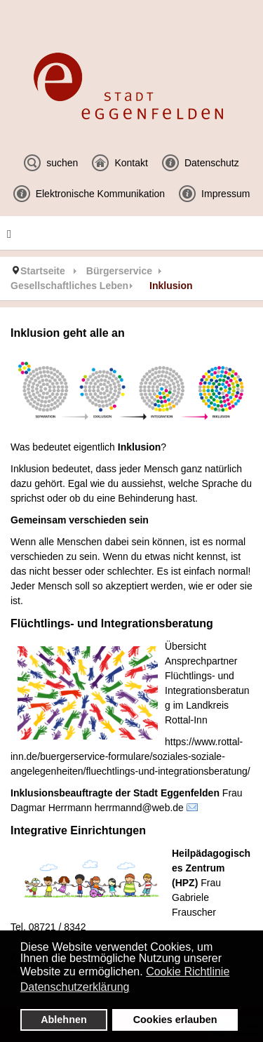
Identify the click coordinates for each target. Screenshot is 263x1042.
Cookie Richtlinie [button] (187, 971)
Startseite (42, 270)
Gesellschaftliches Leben (69, 285)
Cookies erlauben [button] (175, 1019)
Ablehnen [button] (64, 1019)
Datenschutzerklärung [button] (75, 987)
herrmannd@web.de (139, 807)
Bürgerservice (119, 270)
